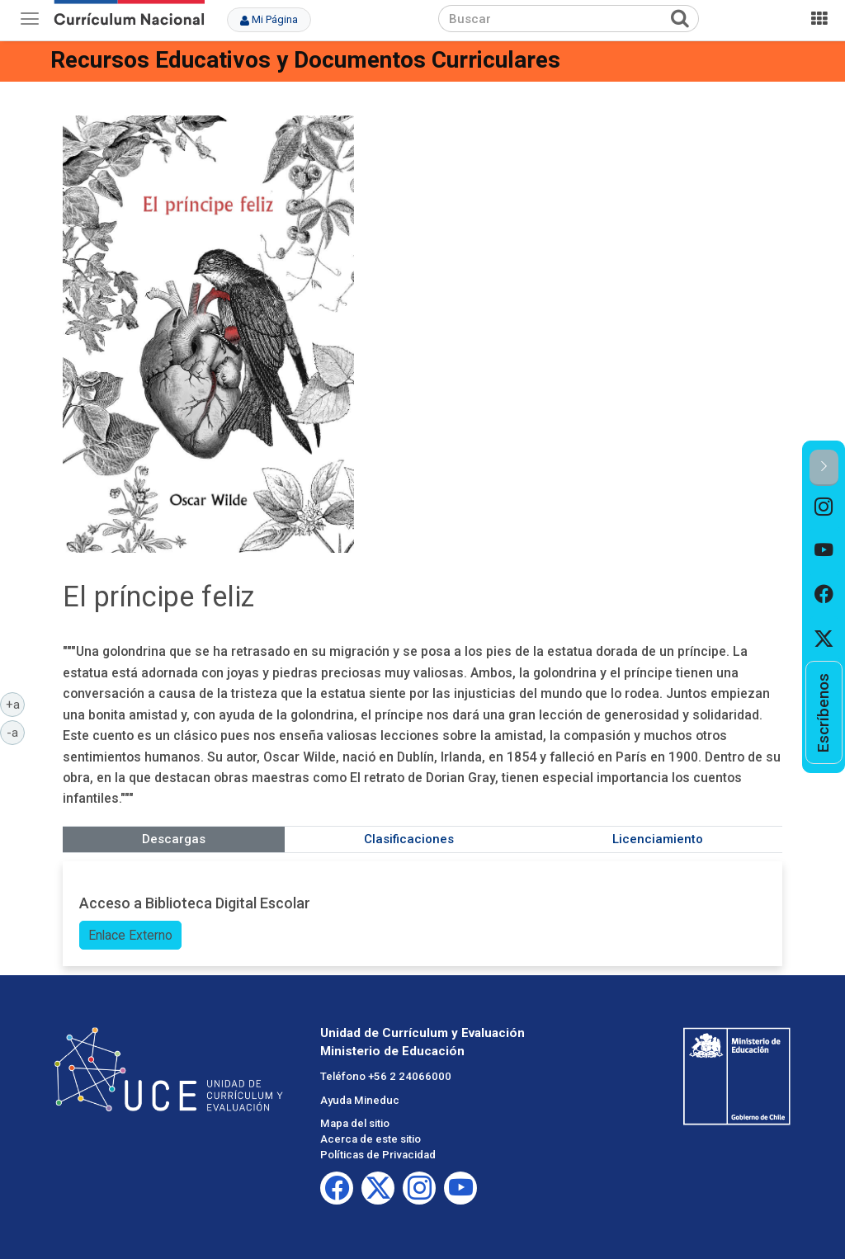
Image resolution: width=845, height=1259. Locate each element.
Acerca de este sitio (370, 1139)
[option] (824, 508)
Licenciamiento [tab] (657, 839)
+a (16, 704)
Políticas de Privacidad (378, 1154)
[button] (824, 467)
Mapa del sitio (354, 1123)
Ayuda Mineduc (359, 1100)
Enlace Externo (130, 935)
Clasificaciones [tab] (409, 839)
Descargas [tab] (173, 839)
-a (16, 732)
